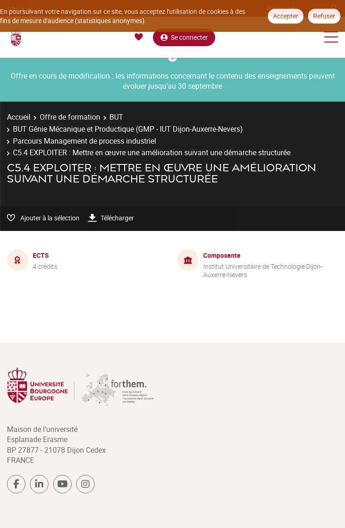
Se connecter (184, 37)
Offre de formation (70, 117)
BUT (116, 117)
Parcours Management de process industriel (84, 141)
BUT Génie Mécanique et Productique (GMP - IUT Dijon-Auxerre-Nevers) (128, 129)
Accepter (285, 16)
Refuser (324, 16)
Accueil (18, 117)
